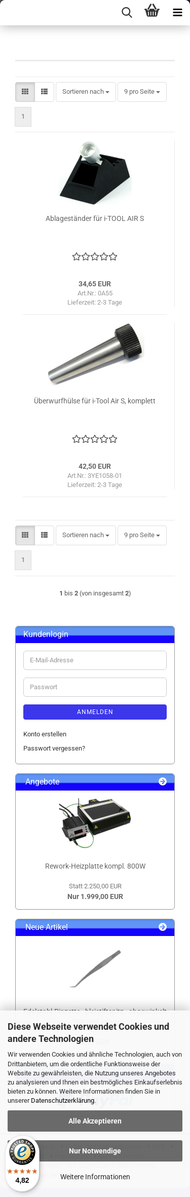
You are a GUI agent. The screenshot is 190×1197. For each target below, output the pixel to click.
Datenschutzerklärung (62, 1100)
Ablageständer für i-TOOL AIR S (95, 218)
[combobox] (86, 92)
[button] (25, 92)
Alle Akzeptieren (95, 1121)
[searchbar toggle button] (126, 12)
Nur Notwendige (95, 1151)
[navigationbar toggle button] (177, 12)
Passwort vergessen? (54, 748)
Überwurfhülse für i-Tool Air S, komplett (95, 401)
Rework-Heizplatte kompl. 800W (95, 866)
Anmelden (95, 712)
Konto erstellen (44, 734)
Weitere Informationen (95, 1177)
